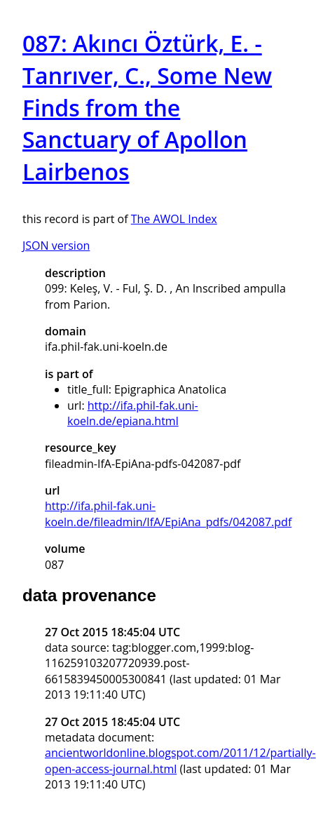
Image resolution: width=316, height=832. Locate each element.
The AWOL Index (174, 219)
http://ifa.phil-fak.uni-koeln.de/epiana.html (132, 413)
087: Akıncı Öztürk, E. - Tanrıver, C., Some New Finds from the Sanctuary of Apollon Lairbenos (147, 107)
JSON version (56, 245)
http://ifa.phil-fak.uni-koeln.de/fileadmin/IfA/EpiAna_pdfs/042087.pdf (168, 513)
